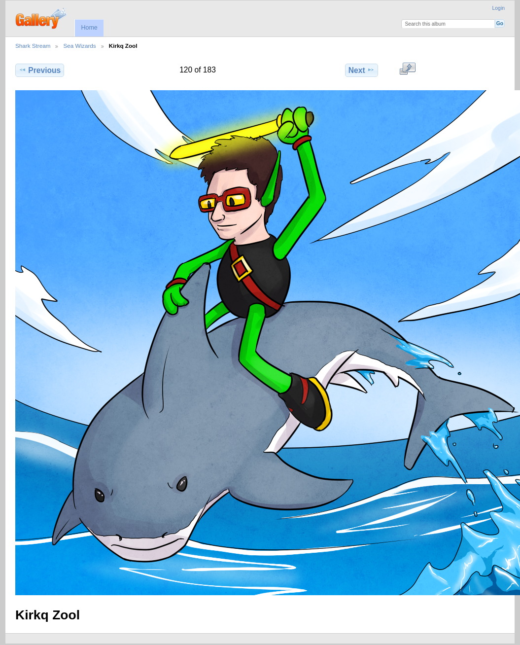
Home (89, 27)
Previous (40, 70)
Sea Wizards (79, 45)
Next (361, 70)
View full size (407, 69)
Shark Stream (32, 45)
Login (498, 8)
